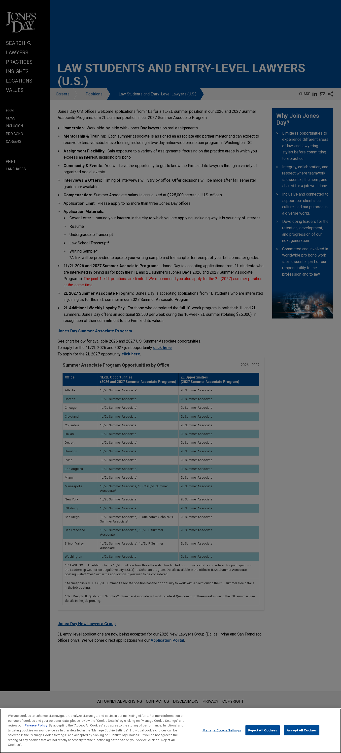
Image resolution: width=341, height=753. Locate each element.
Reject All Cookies (262, 734)
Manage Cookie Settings (222, 734)
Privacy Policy (36, 729)
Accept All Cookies (302, 734)
